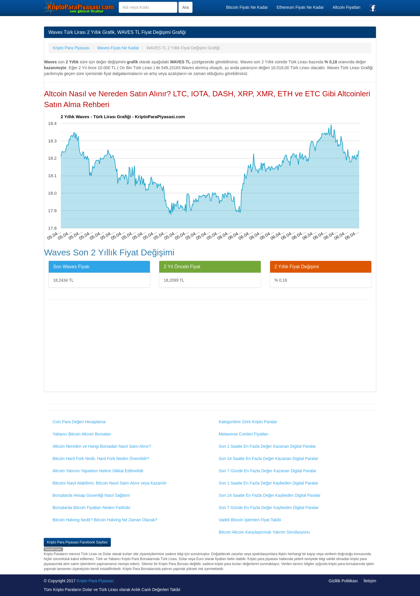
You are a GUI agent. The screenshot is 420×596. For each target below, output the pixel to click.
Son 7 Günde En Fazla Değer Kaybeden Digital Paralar (268, 507)
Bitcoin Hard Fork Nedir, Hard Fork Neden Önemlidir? (100, 458)
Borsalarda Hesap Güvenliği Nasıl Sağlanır (91, 495)
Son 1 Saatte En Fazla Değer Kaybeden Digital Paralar (268, 483)
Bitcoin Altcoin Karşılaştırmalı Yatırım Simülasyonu (264, 532)
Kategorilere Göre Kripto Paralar (248, 421)
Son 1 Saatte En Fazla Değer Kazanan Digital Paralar (267, 446)
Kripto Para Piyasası (95, 580)
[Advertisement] (210, 346)
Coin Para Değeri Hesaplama (79, 421)
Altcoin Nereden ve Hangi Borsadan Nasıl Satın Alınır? (101, 446)
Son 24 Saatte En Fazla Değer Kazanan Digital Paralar (268, 458)
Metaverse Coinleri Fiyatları (243, 434)
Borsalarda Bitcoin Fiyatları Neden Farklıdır (91, 507)
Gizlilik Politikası (343, 580)
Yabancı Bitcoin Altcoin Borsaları (81, 434)
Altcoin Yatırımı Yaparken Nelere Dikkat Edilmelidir (98, 470)
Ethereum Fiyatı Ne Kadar (300, 7)
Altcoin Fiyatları (346, 7)
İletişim (369, 580)
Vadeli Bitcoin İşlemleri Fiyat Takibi (250, 519)
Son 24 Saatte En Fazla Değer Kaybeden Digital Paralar (270, 495)
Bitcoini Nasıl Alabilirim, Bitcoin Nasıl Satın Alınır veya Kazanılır (109, 483)
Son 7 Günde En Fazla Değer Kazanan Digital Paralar (267, 470)
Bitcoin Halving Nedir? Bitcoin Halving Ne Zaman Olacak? (104, 519)
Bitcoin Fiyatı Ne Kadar (247, 7)
